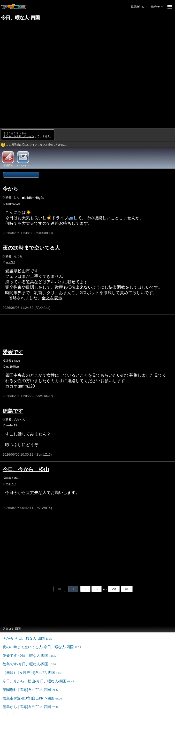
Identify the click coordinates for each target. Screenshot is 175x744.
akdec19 (11, 425)
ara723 (10, 262)
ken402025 (13, 203)
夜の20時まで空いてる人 (31, 248)
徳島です (13, 411)
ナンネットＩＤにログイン (18, 136)
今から (10, 189)
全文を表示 (52, 298)
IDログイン (23, 165)
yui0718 (11, 483)
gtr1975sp (12, 366)
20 (114, 589)
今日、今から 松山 (26, 469)
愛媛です (13, 352)
